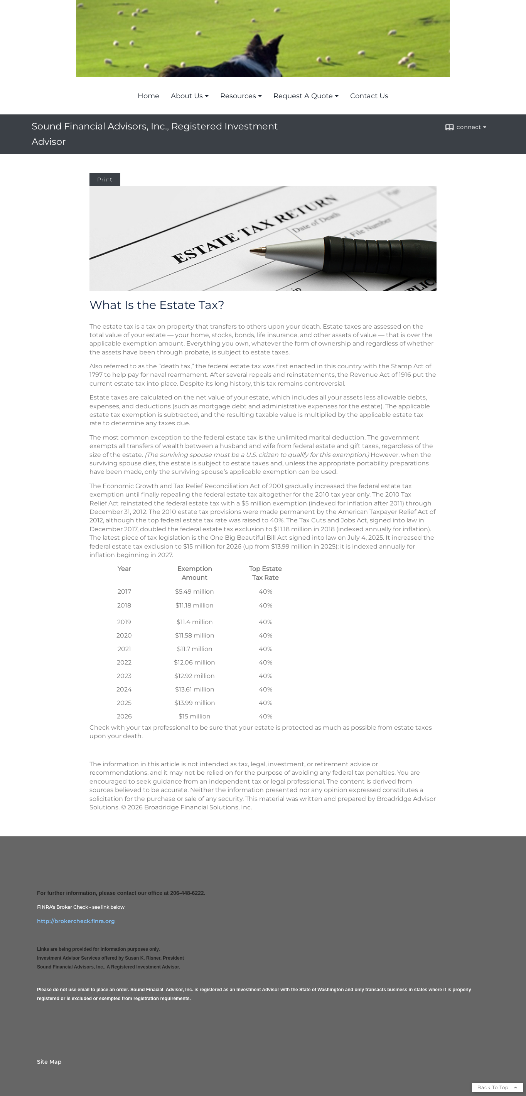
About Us (187, 96)
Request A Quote (303, 96)
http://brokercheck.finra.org (76, 921)
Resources (238, 96)
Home (148, 96)
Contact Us (369, 96)
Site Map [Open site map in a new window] (49, 1061)
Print (105, 179)
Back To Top (497, 1087)
